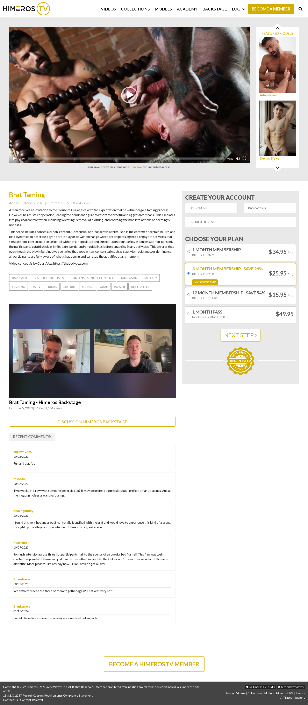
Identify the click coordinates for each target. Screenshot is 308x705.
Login (238, 8)
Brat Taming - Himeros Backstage (45, 402)
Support (299, 697)
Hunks (52, 286)
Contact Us (10, 700)
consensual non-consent (92, 278)
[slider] (126, 158)
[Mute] (238, 158)
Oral (104, 286)
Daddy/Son (128, 278)
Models (163, 8)
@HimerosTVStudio (260, 687)
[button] (129, 95)
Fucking (18, 286)
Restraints (140, 286)
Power (119, 286)
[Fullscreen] (244, 158)
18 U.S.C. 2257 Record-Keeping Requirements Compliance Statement (48, 695)
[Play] (14, 158)
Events (300, 693)
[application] (129, 95)
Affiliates (286, 697)
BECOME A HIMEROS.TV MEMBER (154, 664)
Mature (69, 286)
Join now (136, 167)
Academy (187, 8)
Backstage (214, 8)
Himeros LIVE (285, 693)
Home (230, 693)
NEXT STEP (240, 335)
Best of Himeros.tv (49, 278)
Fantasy (150, 278)
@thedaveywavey (291, 687)
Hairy (35, 286)
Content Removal (31, 700)
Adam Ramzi (269, 95)
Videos (108, 8)
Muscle (87, 286)
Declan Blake (269, 158)
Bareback (19, 278)
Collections (135, 8)
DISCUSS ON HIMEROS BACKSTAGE (92, 421)
